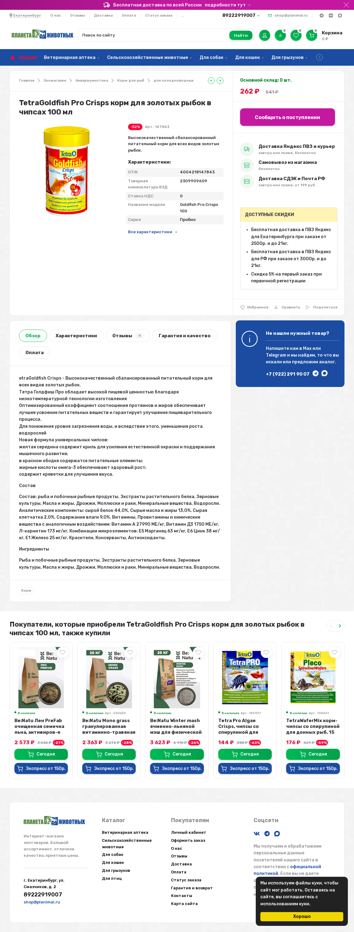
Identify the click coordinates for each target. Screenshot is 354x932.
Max (307, 348)
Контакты (181, 895)
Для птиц (112, 878)
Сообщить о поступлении (287, 117)
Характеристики (76, 335)
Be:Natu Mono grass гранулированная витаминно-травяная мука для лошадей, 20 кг (109, 732)
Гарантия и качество (185, 335)
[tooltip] (211, 80)
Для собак (212, 57)
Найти (241, 35)
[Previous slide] (331, 626)
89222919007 (238, 15)
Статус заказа (158, 15)
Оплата (129, 15)
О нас (55, 15)
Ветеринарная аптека (69, 57)
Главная (26, 80)
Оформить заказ (188, 840)
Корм (26, 590)
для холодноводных (174, 80)
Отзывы (77, 15)
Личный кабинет (188, 832)
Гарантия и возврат (192, 888)
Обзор (33, 335)
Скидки (28, 57)
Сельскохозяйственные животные (147, 57)
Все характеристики (150, 232)
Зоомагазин (55, 80)
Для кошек (247, 57)
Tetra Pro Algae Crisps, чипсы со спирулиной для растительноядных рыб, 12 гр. (242, 732)
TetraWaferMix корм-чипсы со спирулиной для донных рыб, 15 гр (313, 729)
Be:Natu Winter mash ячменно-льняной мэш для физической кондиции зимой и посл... (176, 732)
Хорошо (302, 916)
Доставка (103, 15)
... (182, 15)
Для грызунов (287, 57)
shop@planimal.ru (291, 15)
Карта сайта (184, 903)
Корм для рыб (130, 80)
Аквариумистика (92, 80)
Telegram (276, 355)
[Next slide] (340, 626)
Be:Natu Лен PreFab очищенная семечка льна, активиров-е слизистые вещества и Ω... (41, 732)
